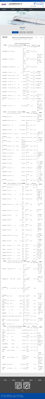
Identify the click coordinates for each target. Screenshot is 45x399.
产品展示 (22, 380)
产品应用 (13, 12)
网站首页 (4, 9)
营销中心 (31, 380)
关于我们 (13, 9)
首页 (33, 37)
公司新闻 (29, 32)
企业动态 (22, 32)
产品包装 (4, 12)
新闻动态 (22, 9)
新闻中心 (13, 380)
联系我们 (22, 12)
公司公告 (15, 32)
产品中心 (31, 9)
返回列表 (4, 37)
